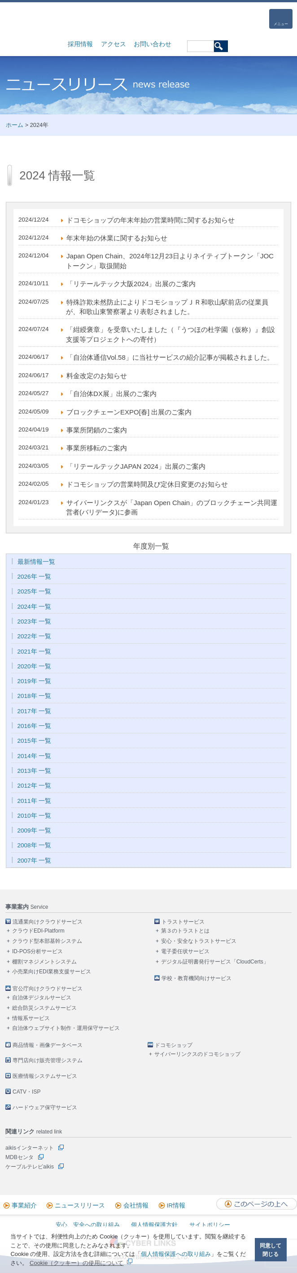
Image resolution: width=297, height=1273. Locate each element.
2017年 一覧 (34, 711)
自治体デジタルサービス (41, 997)
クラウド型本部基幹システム (47, 941)
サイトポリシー (209, 1224)
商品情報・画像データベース (48, 1045)
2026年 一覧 (34, 576)
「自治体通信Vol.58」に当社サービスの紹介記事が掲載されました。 (170, 357)
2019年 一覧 (34, 681)
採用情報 (80, 44)
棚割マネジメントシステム (44, 962)
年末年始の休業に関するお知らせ (116, 238)
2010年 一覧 (34, 815)
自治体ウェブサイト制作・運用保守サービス (66, 1028)
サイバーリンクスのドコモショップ (197, 1054)
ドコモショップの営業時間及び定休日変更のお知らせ (147, 484)
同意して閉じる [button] (270, 1249)
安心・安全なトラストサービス (198, 941)
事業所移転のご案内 (96, 448)
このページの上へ (256, 1204)
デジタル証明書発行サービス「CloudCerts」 (215, 962)
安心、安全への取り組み (88, 1224)
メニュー (281, 24)
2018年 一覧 (34, 696)
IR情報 (176, 1205)
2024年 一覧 (34, 606)
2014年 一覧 (34, 756)
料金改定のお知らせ (96, 375)
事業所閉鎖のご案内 (96, 430)
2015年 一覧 (34, 740)
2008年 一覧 (34, 845)
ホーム (14, 125)
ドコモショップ (173, 1045)
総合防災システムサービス (44, 1008)
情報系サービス (31, 1018)
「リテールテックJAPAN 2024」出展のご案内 (135, 466)
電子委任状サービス (185, 951)
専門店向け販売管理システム (48, 1060)
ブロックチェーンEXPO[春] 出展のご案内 (129, 412)
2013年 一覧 (34, 770)
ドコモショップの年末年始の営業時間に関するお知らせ (150, 220)
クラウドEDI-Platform (38, 931)
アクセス (113, 44)
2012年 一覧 (34, 785)
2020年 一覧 (34, 666)
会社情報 (135, 1205)
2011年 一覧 (34, 801)
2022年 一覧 (34, 636)
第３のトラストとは (185, 931)
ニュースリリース (80, 1205)
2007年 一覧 (34, 860)
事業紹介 (24, 1205)
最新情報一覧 (36, 561)
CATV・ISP (26, 1092)
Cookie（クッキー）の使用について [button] (76, 1263)
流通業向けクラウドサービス (48, 922)
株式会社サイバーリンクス (50, 19)
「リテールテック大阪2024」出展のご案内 (131, 284)
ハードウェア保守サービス (45, 1107)
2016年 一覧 (34, 726)
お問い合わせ (152, 44)
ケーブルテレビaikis (29, 1167)
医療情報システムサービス (45, 1076)
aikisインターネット (29, 1148)
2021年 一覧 (34, 651)
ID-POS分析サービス (37, 951)
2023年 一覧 (34, 621)
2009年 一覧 (34, 830)
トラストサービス (183, 922)
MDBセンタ (19, 1157)
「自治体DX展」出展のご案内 (111, 393)
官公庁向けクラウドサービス (48, 988)
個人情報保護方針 (154, 1224)
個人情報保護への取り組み (176, 1254)
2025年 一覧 (34, 591)
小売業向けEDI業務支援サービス (51, 971)
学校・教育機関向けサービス (196, 978)
